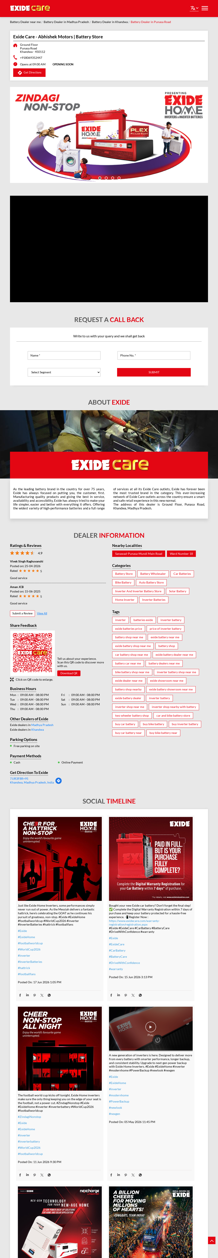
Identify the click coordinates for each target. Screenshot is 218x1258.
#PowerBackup (28, 1082)
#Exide (22, 914)
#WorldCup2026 (29, 933)
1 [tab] (99, 178)
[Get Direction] (58, 783)
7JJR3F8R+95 (19, 778)
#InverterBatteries (30, 945)
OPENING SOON (63, 64)
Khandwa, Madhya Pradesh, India (32, 782)
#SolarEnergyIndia (93, 1154)
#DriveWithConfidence (96, 946)
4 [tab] (119, 178)
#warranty (88, 952)
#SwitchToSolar (91, 1117)
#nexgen (23, 1094)
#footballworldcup (30, 927)
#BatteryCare (90, 940)
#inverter (24, 939)
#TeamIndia (151, 1076)
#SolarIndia (88, 1124)
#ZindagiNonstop (155, 907)
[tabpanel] (109, 135)
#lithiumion (89, 1167)
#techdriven (89, 1191)
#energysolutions (92, 1198)
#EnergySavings (91, 1111)
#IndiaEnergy (90, 1142)
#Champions (152, 1082)
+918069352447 (31, 57)
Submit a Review (22, 613)
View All (42, 613)
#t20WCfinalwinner (157, 1101)
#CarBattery (89, 934)
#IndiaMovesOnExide (158, 1095)
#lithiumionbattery (93, 1173)
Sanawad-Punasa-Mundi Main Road (138, 553)
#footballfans (27, 957)
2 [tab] (106, 178)
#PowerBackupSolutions (97, 1105)
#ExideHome (26, 920)
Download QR (68, 673)
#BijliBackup (89, 1136)
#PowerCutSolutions (95, 1130)
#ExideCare (88, 928)
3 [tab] (112, 178)
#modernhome (27, 1075)
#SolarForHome (91, 1099)
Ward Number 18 (181, 553)
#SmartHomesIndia (94, 1148)
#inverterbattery (155, 931)
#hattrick (24, 951)
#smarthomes (90, 1179)
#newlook (24, 1088)
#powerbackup (91, 1185)
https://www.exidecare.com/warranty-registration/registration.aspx (106, 902)
